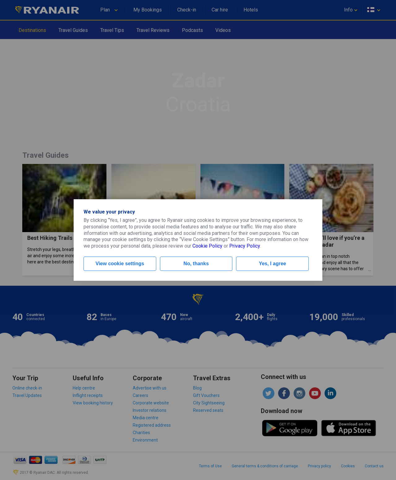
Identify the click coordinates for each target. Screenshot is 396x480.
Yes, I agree (272, 263)
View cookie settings (120, 263)
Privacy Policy (244, 246)
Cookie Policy (207, 246)
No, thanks (196, 263)
